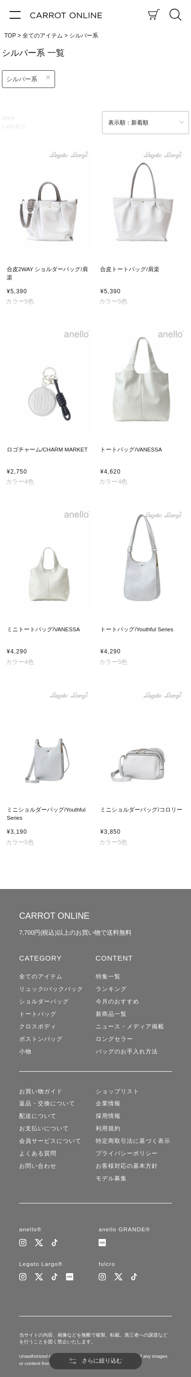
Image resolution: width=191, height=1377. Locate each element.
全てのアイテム (42, 35)
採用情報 (108, 1117)
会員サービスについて (50, 1142)
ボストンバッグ (41, 1040)
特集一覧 (108, 976)
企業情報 (108, 1105)
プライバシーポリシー (127, 1155)
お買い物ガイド (41, 1092)
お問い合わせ (37, 1168)
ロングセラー (114, 1040)
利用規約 (108, 1130)
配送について (37, 1117)
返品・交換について (47, 1105)
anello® (30, 1231)
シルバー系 (21, 79)
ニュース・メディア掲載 (130, 1027)
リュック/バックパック (51, 989)
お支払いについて (44, 1130)
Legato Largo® (41, 1266)
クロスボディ (37, 1027)
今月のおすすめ (117, 1002)
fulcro (107, 1266)
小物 (25, 1052)
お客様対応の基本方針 (127, 1168)
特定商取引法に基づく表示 (133, 1142)
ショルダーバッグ (44, 1002)
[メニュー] (15, 14)
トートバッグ (37, 1014)
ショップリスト (117, 1092)
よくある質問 (37, 1155)
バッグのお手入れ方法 (127, 1052)
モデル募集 (111, 1180)
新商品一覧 (111, 1014)
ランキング (111, 989)
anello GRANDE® (125, 1231)
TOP (10, 35)
